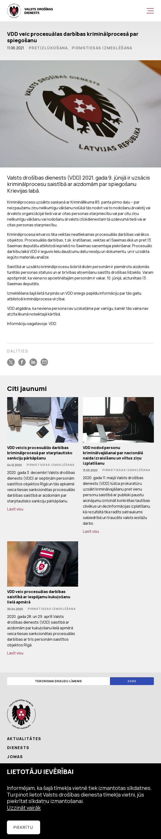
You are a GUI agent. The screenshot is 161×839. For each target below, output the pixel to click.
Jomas (15, 756)
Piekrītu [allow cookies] (23, 827)
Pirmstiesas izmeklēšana (102, 48)
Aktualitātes (24, 738)
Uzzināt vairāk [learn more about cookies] (24, 807)
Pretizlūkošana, (49, 48)
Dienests (18, 747)
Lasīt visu (15, 509)
